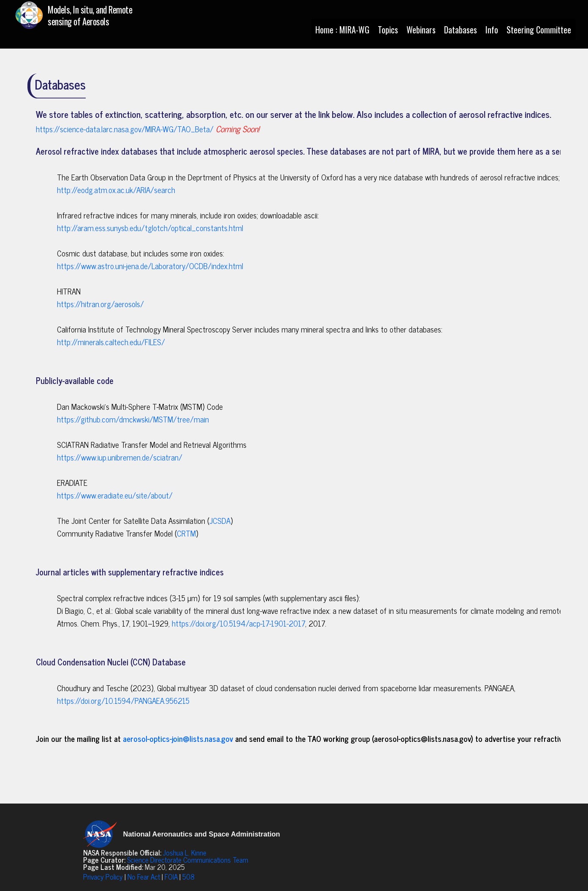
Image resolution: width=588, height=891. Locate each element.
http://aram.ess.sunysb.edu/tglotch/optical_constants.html (150, 227)
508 (188, 877)
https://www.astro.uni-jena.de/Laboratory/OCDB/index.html (150, 265)
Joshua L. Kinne (184, 852)
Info (491, 29)
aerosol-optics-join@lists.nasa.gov (178, 738)
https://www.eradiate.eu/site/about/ (115, 495)
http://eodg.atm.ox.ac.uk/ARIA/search (116, 189)
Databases (460, 29)
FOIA (171, 877)
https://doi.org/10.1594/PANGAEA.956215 (123, 700)
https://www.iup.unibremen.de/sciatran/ (119, 457)
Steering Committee (539, 29)
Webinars (421, 29)
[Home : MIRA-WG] (86, 18)
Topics (388, 29)
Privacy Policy (103, 877)
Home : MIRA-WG (342, 29)
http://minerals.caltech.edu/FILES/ (111, 341)
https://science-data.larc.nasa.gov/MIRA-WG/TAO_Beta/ (125, 129)
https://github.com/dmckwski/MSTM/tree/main (133, 419)
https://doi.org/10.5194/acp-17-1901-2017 (238, 623)
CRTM (186, 533)
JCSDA (219, 520)
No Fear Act (143, 877)
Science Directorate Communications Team (187, 860)
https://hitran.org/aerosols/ (100, 303)
